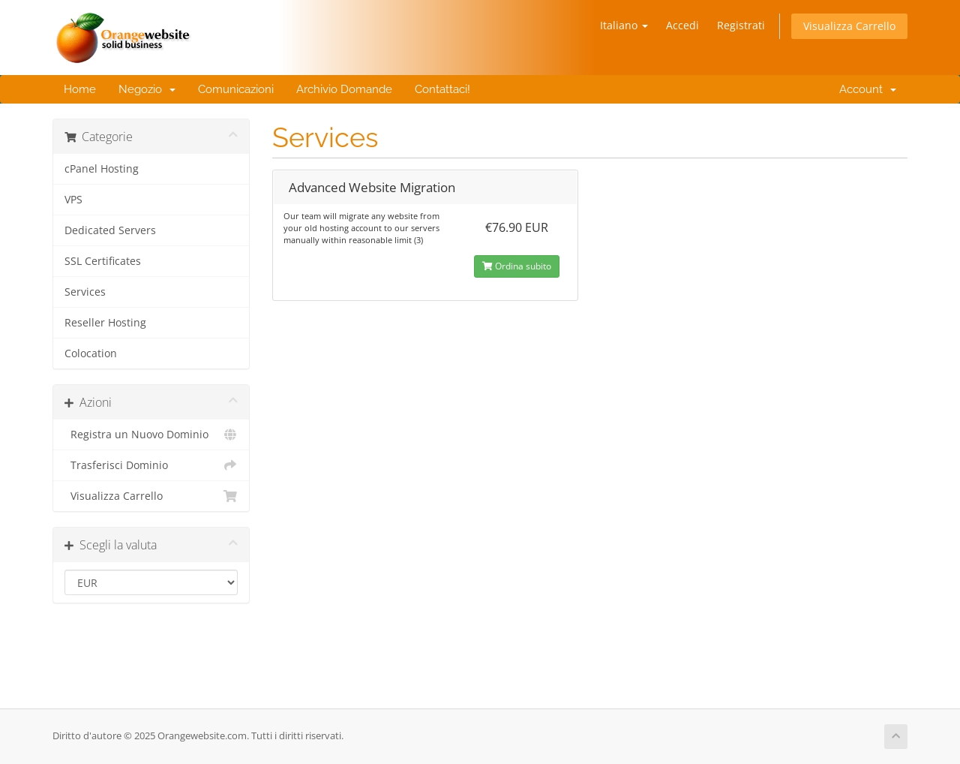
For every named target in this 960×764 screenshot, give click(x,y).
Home (80, 89)
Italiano (624, 25)
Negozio (147, 89)
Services (85, 292)
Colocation (90, 353)
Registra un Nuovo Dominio (151, 435)
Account (864, 89)
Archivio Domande (344, 89)
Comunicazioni (236, 89)
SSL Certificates (102, 261)
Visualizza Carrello (849, 26)
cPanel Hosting (101, 169)
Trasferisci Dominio (151, 465)
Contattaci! (442, 89)
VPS (73, 199)
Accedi (682, 25)
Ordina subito (516, 266)
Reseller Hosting (105, 322)
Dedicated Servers (110, 230)
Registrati (741, 25)
